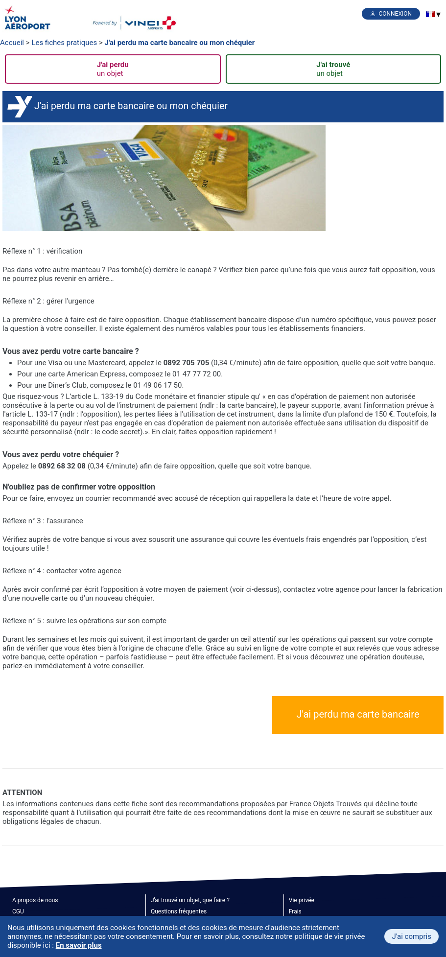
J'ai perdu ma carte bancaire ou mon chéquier (180, 42)
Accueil (12, 42)
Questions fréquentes (179, 911)
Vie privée (301, 900)
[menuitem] (430, 14)
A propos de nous (35, 900)
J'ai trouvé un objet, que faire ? (190, 900)
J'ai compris (411, 936)
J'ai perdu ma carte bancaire (357, 714)
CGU (18, 911)
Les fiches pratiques (64, 42)
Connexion (395, 13)
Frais (295, 911)
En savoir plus (79, 945)
